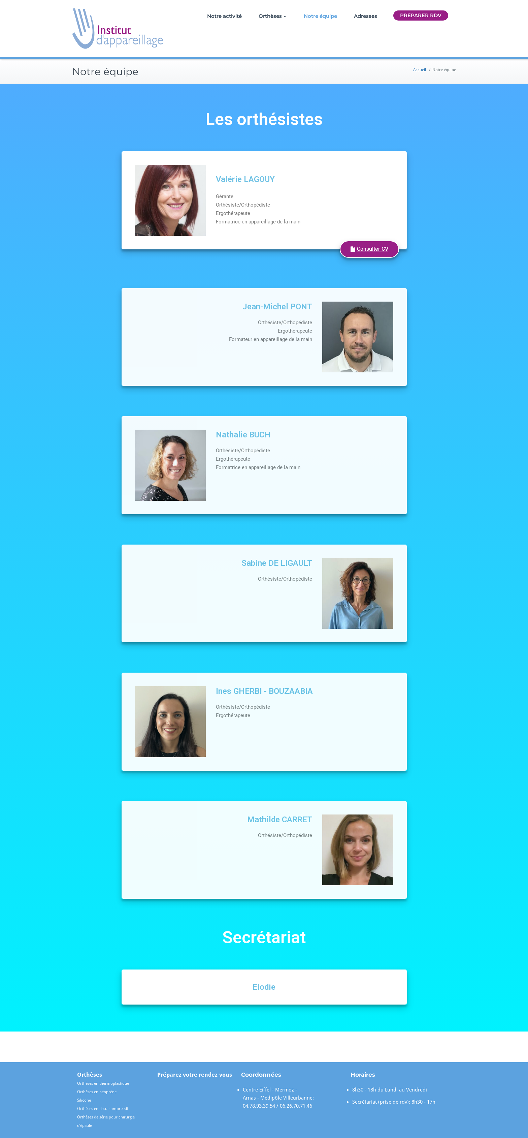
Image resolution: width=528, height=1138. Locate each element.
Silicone (84, 1100)
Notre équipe (320, 16)
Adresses (365, 16)
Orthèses (272, 16)
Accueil (419, 69)
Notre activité (224, 16)
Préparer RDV (420, 15)
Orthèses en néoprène (97, 1091)
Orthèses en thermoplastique (103, 1083)
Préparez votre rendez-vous (194, 1074)
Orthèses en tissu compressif (102, 1108)
